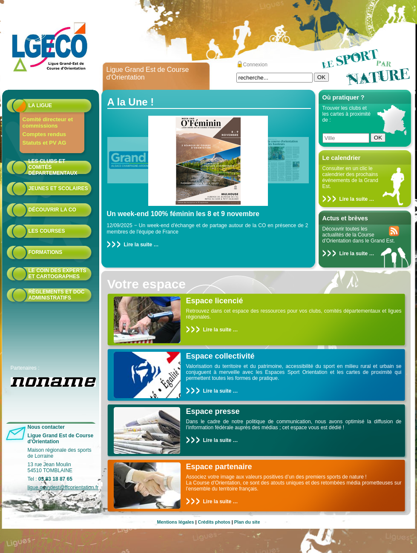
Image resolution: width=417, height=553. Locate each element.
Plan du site (247, 521)
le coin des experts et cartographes (57, 273)
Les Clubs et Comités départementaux (53, 167)
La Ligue (40, 105)
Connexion (255, 65)
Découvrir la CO (52, 210)
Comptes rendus (44, 134)
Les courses (47, 231)
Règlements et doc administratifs (57, 295)
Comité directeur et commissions (48, 122)
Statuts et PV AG (44, 143)
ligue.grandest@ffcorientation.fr (63, 487)
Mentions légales (175, 521)
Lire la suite (353, 199)
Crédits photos (214, 521)
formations (46, 252)
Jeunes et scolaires (58, 188)
